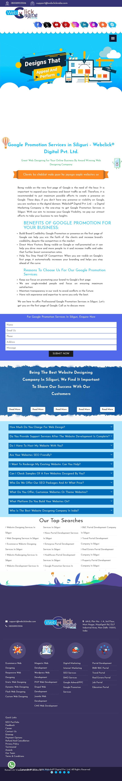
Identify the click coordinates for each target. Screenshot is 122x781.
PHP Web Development (45, 682)
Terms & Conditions (14, 756)
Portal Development (102, 663)
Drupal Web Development (40, 689)
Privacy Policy (12, 744)
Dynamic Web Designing (17, 687)
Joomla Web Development (40, 698)
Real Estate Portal (101, 678)
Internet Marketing (72, 668)
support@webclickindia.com (22, 621)
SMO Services (70, 678)
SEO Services (69, 673)
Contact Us (11, 731)
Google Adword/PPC (73, 682)
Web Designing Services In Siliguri (22, 538)
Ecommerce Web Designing (13, 665)
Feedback (10, 725)
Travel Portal (98, 673)
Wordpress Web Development (42, 675)
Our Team (10, 753)
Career (8, 728)
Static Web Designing (15, 682)
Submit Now (61, 353)
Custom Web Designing (16, 696)
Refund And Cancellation (17, 741)
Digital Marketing (71, 663)
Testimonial (10, 747)
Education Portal (100, 687)
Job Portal (97, 682)
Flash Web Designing (15, 692)
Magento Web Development (41, 665)
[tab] (61, 427)
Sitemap (9, 735)
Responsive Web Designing (13, 675)
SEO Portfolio (12, 722)
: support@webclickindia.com (49, 3)
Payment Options (13, 738)
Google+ (46, 770)
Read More (14, 409)
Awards (9, 750)
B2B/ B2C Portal (100, 668)
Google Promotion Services (72, 689)
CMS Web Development (46, 706)
